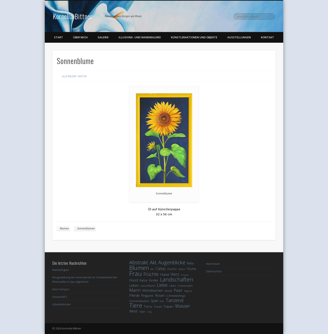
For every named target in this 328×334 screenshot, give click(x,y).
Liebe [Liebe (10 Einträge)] (162, 285)
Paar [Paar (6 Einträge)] (178, 290)
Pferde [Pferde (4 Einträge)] (134, 295)
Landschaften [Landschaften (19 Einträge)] (176, 279)
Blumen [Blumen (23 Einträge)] (139, 268)
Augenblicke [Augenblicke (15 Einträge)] (171, 262)
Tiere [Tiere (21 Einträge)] (135, 305)
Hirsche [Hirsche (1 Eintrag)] (184, 275)
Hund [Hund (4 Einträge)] (133, 280)
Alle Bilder (69, 76)
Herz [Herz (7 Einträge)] (174, 274)
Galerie (103, 37)
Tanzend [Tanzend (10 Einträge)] (174, 300)
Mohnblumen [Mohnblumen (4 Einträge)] (152, 290)
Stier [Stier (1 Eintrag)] (162, 301)
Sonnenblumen (86, 228)
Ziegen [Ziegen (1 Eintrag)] (142, 311)
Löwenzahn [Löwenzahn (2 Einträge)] (185, 286)
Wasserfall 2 (59, 297)
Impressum (213, 264)
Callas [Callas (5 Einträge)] (161, 268)
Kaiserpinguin (60, 270)
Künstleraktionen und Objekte (194, 37)
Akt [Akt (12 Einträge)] (153, 262)
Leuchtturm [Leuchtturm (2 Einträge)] (148, 286)
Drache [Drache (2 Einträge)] (172, 269)
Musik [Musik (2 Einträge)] (168, 291)
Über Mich (80, 37)
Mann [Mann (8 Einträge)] (135, 290)
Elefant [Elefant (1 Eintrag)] (182, 269)
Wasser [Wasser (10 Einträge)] (182, 306)
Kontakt (267, 37)
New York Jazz (60, 289)
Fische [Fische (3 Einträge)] (191, 269)
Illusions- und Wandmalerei (140, 37)
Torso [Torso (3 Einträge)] (148, 306)
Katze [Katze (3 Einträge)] (143, 280)
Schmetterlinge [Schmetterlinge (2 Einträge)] (176, 296)
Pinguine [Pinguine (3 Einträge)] (147, 295)
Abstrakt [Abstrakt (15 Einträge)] (138, 262)
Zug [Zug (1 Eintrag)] (149, 311)
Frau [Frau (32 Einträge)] (135, 273)
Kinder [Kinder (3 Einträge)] (153, 280)
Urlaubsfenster (61, 304)
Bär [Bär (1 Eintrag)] (152, 269)
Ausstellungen (239, 37)
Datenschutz (214, 271)
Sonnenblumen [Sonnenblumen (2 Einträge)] (139, 301)
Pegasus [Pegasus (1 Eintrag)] (188, 290)
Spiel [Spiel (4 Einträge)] (154, 300)
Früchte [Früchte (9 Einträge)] (151, 274)
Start (58, 37)
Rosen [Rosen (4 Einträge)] (160, 295)
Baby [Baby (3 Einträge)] (190, 263)
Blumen (64, 228)
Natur (82, 76)
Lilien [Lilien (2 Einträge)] (172, 286)
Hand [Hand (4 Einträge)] (164, 274)
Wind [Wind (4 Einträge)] (133, 311)
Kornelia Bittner (72, 16)
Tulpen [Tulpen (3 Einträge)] (168, 306)
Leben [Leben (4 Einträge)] (134, 285)
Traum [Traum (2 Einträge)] (158, 306)
